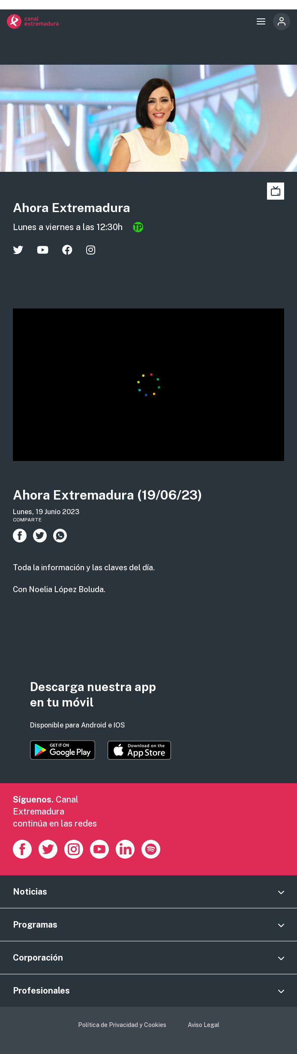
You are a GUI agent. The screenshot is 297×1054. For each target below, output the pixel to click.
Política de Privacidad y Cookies (122, 1024)
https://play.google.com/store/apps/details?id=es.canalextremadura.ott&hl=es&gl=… (62, 750)
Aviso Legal (203, 1024)
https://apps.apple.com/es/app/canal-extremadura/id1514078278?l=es (139, 750)
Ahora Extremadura (71, 207)
